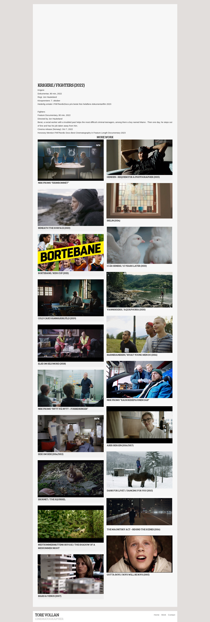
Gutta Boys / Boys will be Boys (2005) (128, 574)
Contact (171, 615)
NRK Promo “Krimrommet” (53, 182)
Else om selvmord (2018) (52, 363)
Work (163, 615)
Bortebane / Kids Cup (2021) (53, 273)
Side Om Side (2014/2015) (50, 454)
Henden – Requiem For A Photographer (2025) (133, 177)
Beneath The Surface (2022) (54, 227)
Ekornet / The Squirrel (51, 499)
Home (156, 615)
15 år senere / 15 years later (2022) (127, 265)
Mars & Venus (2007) (49, 596)
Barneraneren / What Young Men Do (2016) (132, 354)
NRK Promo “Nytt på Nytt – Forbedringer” (63, 408)
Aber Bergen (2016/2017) (120, 445)
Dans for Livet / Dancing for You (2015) (130, 490)
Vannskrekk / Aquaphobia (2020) (126, 309)
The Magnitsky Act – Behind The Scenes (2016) (133, 529)
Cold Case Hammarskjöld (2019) (57, 318)
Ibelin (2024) (113, 220)
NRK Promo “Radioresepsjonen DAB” (128, 400)
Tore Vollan (47, 614)
